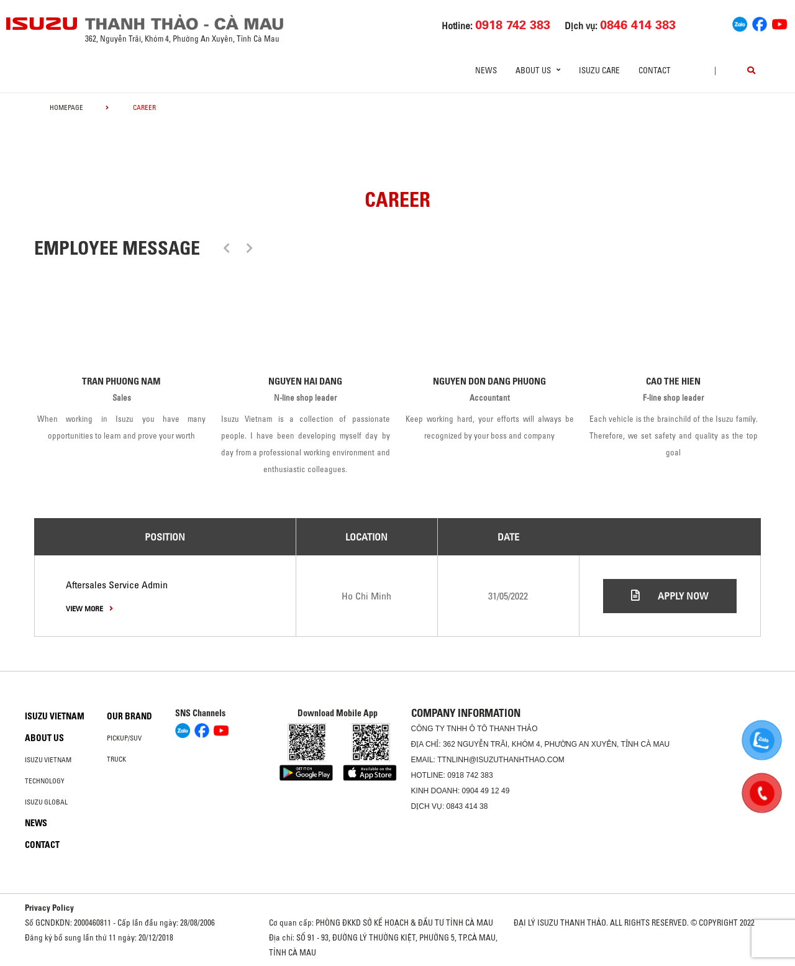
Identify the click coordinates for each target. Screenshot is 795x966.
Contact (654, 70)
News (486, 70)
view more (89, 608)
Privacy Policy (49, 908)
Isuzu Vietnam (54, 716)
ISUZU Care (599, 70)
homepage (66, 107)
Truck (116, 759)
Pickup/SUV (124, 738)
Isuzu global (46, 802)
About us (44, 738)
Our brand (129, 716)
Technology (45, 781)
